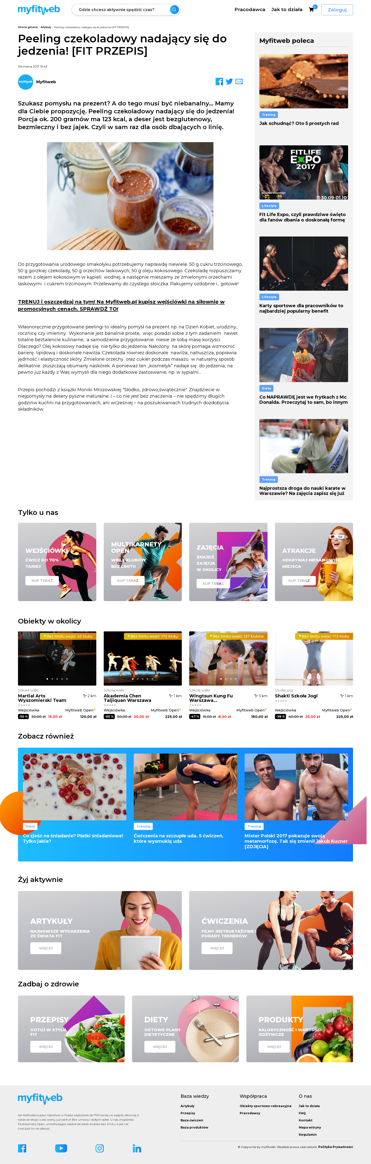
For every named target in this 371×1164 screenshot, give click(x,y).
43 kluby (68, 636)
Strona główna (28, 27)
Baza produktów (194, 1127)
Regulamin (308, 1134)
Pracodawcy (250, 1113)
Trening (268, 115)
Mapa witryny (310, 1127)
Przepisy (188, 1113)
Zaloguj (337, 10)
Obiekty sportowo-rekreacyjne (266, 1106)
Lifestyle (269, 206)
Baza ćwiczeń (192, 1120)
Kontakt (305, 1120)
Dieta (266, 388)
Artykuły (46, 27)
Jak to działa (287, 9)
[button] (47, 679)
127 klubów (237, 636)
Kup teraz (42, 580)
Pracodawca (250, 9)
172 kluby (153, 636)
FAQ (302, 1113)
